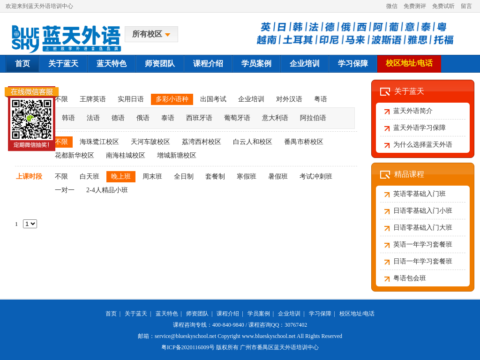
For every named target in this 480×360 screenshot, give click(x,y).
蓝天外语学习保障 (419, 127)
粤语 (320, 99)
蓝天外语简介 (413, 110)
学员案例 (256, 64)
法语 (93, 117)
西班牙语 (199, 117)
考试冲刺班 (316, 176)
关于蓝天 (63, 64)
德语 (118, 117)
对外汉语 (289, 99)
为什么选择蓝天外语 (422, 144)
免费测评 (415, 6)
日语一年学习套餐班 (422, 261)
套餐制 (215, 176)
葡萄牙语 (237, 117)
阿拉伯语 (313, 117)
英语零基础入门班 (419, 193)
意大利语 (275, 117)
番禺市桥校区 (303, 141)
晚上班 (121, 176)
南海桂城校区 (125, 155)
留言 (466, 6)
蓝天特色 (112, 64)
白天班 (89, 176)
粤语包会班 (409, 278)
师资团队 (160, 64)
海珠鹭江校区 (99, 141)
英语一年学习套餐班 (422, 244)
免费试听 (443, 6)
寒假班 (246, 176)
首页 (22, 64)
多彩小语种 (172, 99)
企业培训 (305, 64)
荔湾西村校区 (201, 141)
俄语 (143, 117)
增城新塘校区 (176, 155)
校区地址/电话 (409, 63)
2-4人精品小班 (107, 190)
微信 (392, 6)
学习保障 (353, 64)
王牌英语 (93, 99)
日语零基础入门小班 (422, 210)
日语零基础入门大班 (422, 227)
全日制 (184, 176)
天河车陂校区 (150, 141)
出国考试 (213, 99)
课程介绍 (208, 64)
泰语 (167, 117)
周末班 (152, 176)
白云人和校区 (252, 141)
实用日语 (131, 99)
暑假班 (278, 176)
